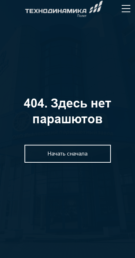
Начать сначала (67, 153)
